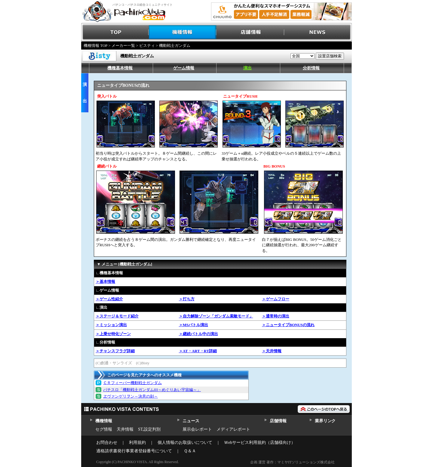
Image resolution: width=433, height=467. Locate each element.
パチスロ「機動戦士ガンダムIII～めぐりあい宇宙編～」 (152, 389)
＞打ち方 (187, 299)
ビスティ (147, 45)
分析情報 (311, 68)
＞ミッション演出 (111, 325)
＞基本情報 (105, 281)
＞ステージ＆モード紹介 (117, 316)
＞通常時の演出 (275, 316)
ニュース (191, 421)
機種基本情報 (120, 68)
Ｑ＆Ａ (190, 451)
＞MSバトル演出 (193, 325)
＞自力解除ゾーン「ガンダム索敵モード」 (216, 316)
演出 (247, 68)
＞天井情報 (271, 351)
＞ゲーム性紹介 (109, 299)
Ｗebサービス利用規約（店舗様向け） (259, 442)
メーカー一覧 (123, 45)
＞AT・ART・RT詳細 (198, 351)
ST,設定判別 (149, 429)
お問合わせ (106, 442)
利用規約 (137, 442)
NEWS (318, 32)
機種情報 (182, 32)
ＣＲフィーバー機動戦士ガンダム (132, 383)
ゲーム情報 (183, 68)
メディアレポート (233, 429)
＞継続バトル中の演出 (198, 334)
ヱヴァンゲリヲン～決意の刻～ (130, 396)
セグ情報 (103, 429)
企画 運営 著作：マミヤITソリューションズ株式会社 (292, 462)
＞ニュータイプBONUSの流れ (288, 325)
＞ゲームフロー (275, 299)
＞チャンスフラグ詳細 (115, 351)
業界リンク (325, 421)
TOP (115, 32)
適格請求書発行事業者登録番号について (134, 451)
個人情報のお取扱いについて (185, 442)
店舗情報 (250, 32)
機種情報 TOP (95, 45)
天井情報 (125, 429)
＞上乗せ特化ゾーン (113, 334)
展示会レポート (197, 429)
